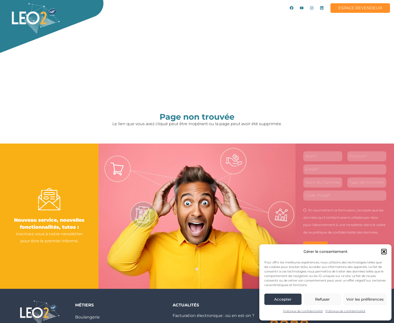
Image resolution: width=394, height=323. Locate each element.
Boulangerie (87, 317)
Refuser (322, 299)
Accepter (282, 299)
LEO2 (118, 20)
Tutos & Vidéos (243, 19)
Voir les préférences (365, 299)
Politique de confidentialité (303, 311)
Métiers (176, 20)
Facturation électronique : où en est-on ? (213, 315)
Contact (132, 31)
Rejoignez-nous (319, 19)
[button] (383, 251)
